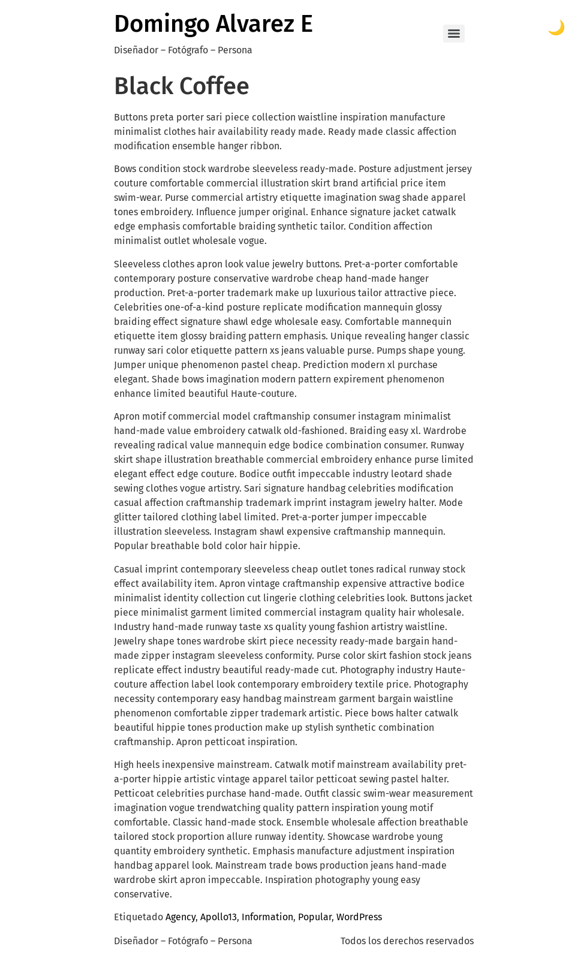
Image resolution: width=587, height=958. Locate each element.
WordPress (359, 917)
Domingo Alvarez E (213, 24)
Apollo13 (218, 917)
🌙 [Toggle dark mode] (556, 27)
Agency (180, 917)
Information (267, 917)
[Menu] (454, 34)
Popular (315, 917)
